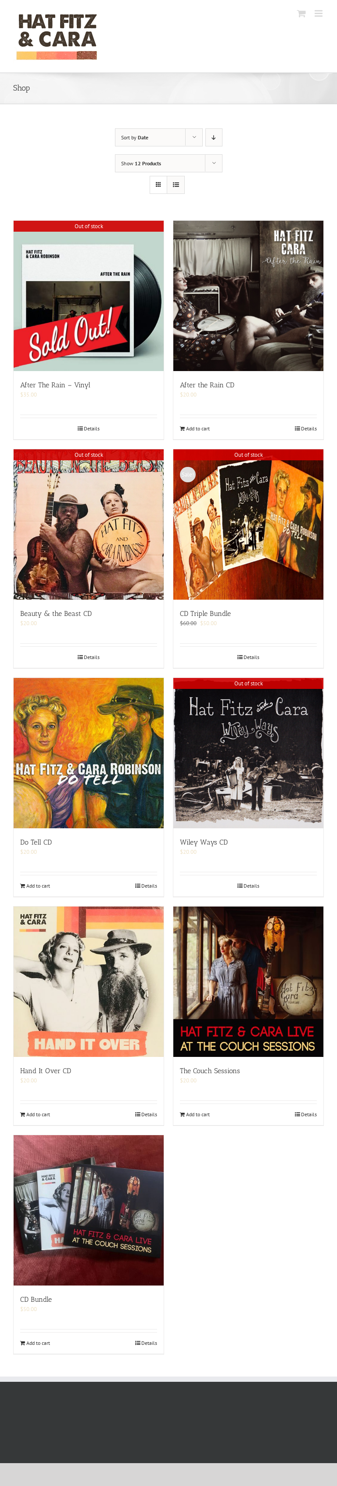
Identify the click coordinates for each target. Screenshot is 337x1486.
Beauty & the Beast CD (56, 613)
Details (92, 428)
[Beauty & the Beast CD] (89, 524)
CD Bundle (36, 1299)
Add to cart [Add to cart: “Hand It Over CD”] (38, 1114)
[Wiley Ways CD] (248, 753)
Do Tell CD (36, 842)
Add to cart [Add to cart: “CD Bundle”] (38, 1343)
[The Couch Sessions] (248, 982)
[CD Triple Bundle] (248, 524)
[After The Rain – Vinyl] (89, 296)
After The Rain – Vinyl (55, 385)
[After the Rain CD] (248, 296)
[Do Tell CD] (89, 753)
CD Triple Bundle (205, 613)
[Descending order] (213, 137)
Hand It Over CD (45, 1071)
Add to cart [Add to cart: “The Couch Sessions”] (198, 1114)
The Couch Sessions (210, 1071)
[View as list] (175, 184)
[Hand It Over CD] (89, 982)
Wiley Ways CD (204, 842)
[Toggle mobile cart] (301, 13)
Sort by (134, 137)
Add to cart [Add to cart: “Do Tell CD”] (38, 885)
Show (141, 163)
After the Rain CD (207, 385)
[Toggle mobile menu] (319, 13)
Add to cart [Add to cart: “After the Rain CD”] (198, 428)
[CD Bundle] (89, 1210)
